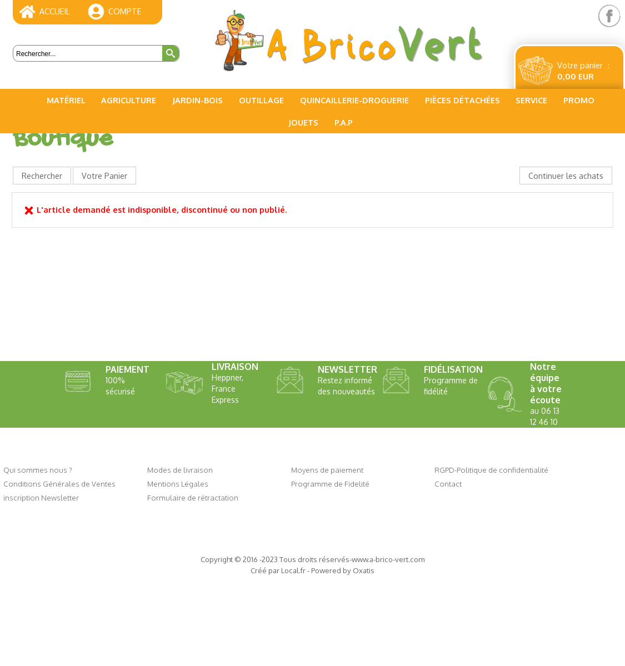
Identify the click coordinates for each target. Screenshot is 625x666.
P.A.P (343, 122)
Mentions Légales (177, 483)
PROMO (578, 100)
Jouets (303, 122)
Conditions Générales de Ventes (59, 483)
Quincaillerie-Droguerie (354, 100)
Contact (448, 483)
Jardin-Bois (197, 100)
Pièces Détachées (462, 100)
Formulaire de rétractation (192, 497)
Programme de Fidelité (330, 483)
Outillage (261, 100)
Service (531, 100)
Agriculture (128, 100)
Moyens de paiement (327, 469)
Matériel (66, 100)
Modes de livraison (180, 469)
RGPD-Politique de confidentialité (491, 469)
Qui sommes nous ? (37, 469)
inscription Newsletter (41, 497)
